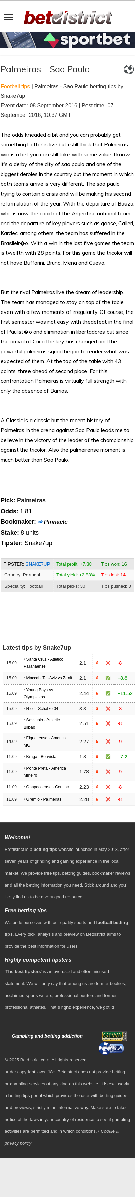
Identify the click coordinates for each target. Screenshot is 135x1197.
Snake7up (38, 564)
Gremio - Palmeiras (43, 799)
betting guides (76, 873)
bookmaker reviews (111, 873)
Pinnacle (56, 522)
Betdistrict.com (34, 1059)
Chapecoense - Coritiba (47, 787)
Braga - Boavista (41, 756)
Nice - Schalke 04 (42, 708)
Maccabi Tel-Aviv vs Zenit (49, 678)
